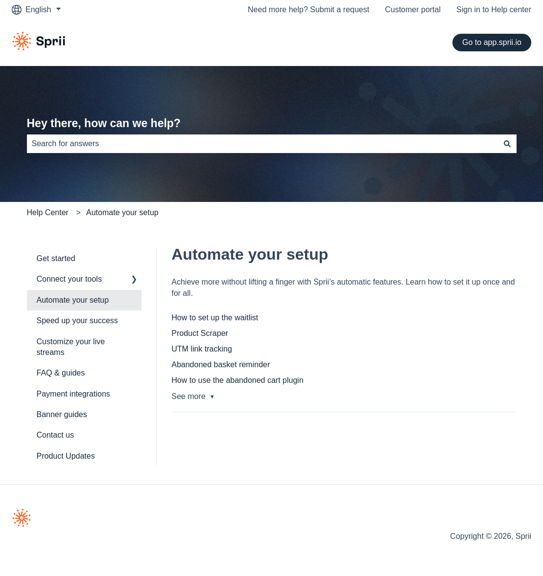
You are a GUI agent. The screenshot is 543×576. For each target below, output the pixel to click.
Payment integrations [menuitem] (73, 394)
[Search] (507, 143)
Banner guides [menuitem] (62, 414)
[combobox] (262, 143)
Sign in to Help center (493, 9)
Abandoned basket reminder (220, 364)
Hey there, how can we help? (104, 123)
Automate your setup (122, 212)
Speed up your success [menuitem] (77, 320)
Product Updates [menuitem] (66, 456)
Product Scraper (199, 333)
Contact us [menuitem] (55, 435)
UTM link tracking (201, 349)
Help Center (48, 212)
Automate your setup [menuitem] (73, 300)
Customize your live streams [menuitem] (71, 346)
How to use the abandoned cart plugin (237, 380)
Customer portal (413, 9)
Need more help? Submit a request (308, 9)
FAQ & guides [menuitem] (61, 373)
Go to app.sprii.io (491, 42)
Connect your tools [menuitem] (69, 279)
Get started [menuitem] (56, 258)
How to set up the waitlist (214, 317)
